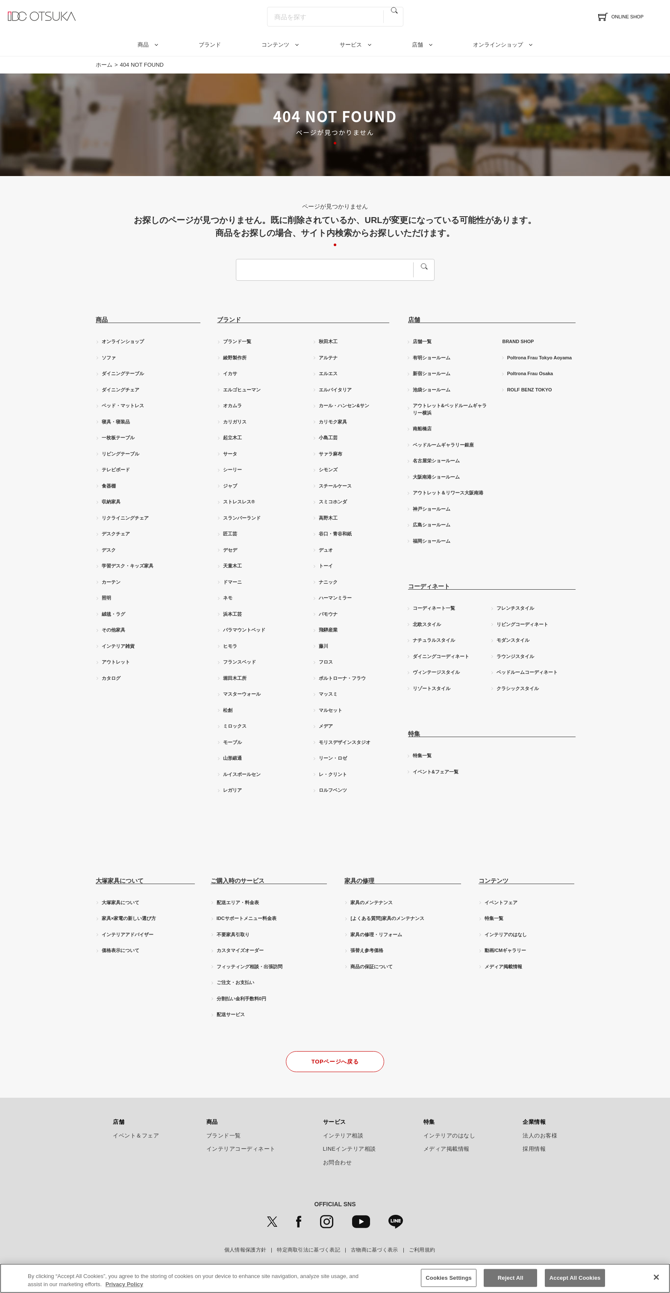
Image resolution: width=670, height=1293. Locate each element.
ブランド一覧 (237, 341)
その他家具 (113, 629)
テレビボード (116, 469)
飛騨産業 (328, 629)
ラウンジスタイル (515, 656)
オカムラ (232, 405)
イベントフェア (501, 902)
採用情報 (534, 1149)
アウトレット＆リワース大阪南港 (448, 492)
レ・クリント (333, 774)
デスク (109, 549)
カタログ (111, 678)
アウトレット (116, 661)
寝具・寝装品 (116, 421)
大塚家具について (120, 902)
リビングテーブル (120, 453)
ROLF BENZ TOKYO (529, 389)
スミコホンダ (333, 501)
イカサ (230, 373)
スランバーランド (242, 517)
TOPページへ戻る (335, 1061)
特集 (429, 1122)
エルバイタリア (335, 389)
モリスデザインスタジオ (344, 742)
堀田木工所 (235, 678)
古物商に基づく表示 (374, 1250)
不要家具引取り (233, 934)
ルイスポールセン (242, 774)
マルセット (330, 710)
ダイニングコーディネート (441, 656)
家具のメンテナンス (371, 902)
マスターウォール (242, 693)
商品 (143, 44)
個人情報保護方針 (245, 1250)
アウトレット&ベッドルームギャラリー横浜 (450, 409)
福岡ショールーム (431, 541)
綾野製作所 (235, 357)
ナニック (328, 582)
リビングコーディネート (522, 624)
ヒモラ (230, 646)
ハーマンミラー (335, 597)
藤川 (323, 646)
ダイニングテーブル (123, 373)
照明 (106, 597)
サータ (230, 453)
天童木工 (232, 565)
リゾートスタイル (431, 688)
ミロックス (235, 726)
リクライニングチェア (125, 517)
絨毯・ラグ (113, 614)
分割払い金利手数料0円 (241, 998)
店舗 (417, 44)
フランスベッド (239, 661)
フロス (326, 661)
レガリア (232, 790)
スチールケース (335, 485)
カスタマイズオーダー (240, 950)
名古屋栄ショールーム (436, 460)
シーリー (232, 469)
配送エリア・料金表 (238, 902)
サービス (351, 44)
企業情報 (534, 1122)
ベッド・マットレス (123, 405)
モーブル (232, 742)
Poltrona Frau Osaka (530, 373)
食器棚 (109, 485)
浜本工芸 (232, 614)
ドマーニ (232, 582)
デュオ (326, 549)
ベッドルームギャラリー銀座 (443, 444)
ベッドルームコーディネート (527, 672)
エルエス (328, 373)
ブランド (210, 44)
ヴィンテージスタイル (436, 672)
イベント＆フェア (136, 1136)
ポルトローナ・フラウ (342, 678)
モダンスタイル (513, 640)
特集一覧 (422, 755)
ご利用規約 (422, 1250)
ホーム (104, 65)
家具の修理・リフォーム (376, 934)
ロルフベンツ (333, 790)
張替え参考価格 (366, 950)
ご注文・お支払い (235, 982)
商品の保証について (371, 966)
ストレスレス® (239, 501)
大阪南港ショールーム (436, 476)
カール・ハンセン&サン (344, 405)
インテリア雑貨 (118, 646)
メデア (326, 726)
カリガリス (235, 421)
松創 (227, 710)
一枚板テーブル (118, 437)
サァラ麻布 (330, 453)
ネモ (227, 597)
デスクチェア (116, 533)
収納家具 (111, 501)
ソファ (109, 357)
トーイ (326, 565)
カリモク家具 (333, 421)
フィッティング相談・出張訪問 (249, 966)
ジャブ (230, 485)
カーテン (111, 582)
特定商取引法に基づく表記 (308, 1250)
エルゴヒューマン (242, 389)
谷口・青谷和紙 (335, 533)
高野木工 (328, 517)
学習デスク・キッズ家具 (127, 565)
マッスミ (328, 693)
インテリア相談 (343, 1136)
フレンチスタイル (515, 608)
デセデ (230, 549)
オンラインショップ (498, 44)
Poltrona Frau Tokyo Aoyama (539, 357)
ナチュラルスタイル (434, 640)
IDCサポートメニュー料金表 (246, 918)
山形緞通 (232, 758)
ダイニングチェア (120, 389)
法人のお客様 (540, 1136)
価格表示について (120, 950)
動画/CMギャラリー (505, 950)
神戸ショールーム (431, 508)
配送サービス (231, 1014)
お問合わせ (337, 1163)
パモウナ (328, 614)
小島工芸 (328, 437)
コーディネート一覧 (434, 608)
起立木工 (232, 437)
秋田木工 (328, 341)
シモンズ (328, 469)
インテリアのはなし (506, 934)
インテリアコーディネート (241, 1149)
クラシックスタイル (518, 688)
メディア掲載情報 (503, 966)
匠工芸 (230, 533)
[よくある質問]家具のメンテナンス (387, 918)
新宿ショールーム (431, 373)
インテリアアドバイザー (127, 934)
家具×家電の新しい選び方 (129, 918)
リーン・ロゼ (333, 758)
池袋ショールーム (431, 389)
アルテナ (328, 357)
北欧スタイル (427, 624)
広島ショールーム (431, 524)
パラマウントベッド (244, 629)
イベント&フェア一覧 (435, 771)
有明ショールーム (431, 357)
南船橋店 (422, 428)
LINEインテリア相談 (349, 1149)
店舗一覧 (422, 341)
